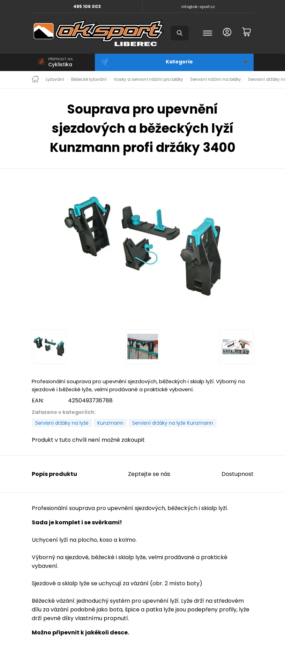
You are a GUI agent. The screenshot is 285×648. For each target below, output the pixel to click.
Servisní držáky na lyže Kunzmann (172, 422)
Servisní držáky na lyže (62, 422)
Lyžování (55, 79)
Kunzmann (110, 422)
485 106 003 (87, 6)
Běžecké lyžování (89, 79)
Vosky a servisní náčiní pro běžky (148, 79)
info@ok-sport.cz (198, 6)
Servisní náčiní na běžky (215, 79)
